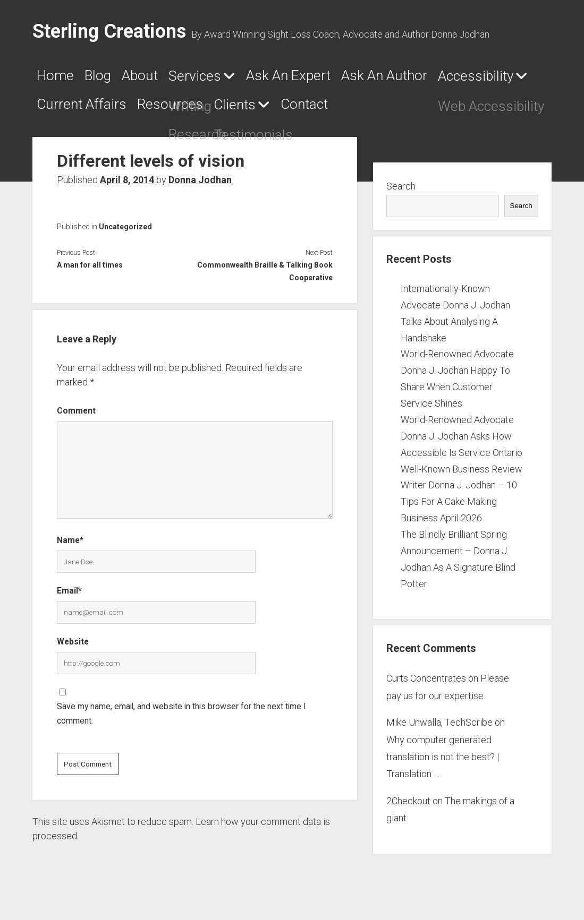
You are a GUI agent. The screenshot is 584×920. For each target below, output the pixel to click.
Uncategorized (125, 230)
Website (73, 646)
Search (401, 190)
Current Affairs (216, 109)
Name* (70, 544)
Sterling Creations (109, 31)
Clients (405, 109)
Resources (325, 109)
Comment (76, 414)
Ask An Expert (352, 78)
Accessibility (83, 109)
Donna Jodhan (200, 183)
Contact (493, 109)
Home (59, 78)
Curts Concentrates (426, 682)
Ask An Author (472, 78)
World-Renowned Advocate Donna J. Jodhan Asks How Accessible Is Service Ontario (461, 440)
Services (237, 78)
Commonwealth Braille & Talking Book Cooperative (265, 275)
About (169, 78)
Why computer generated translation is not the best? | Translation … (442, 761)
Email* (69, 595)
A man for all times (90, 268)
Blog (114, 78)
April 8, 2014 (127, 183)
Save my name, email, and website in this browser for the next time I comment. (181, 718)
